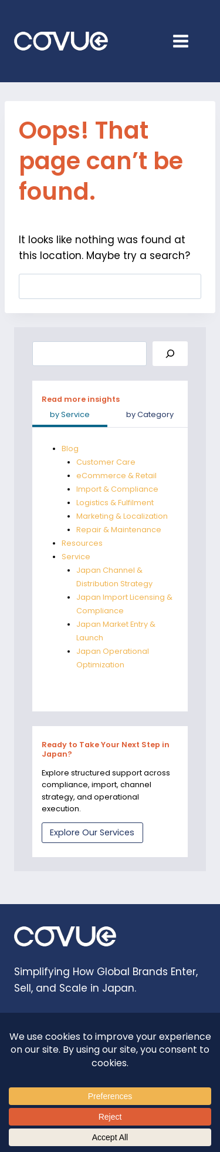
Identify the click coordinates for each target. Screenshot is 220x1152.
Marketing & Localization (122, 516)
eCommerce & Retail (116, 476)
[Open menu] (186, 41)
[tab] (70, 416)
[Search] (170, 354)
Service (76, 557)
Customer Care (106, 462)
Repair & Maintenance (118, 530)
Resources (82, 543)
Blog (70, 449)
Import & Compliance (117, 489)
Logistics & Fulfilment (115, 503)
